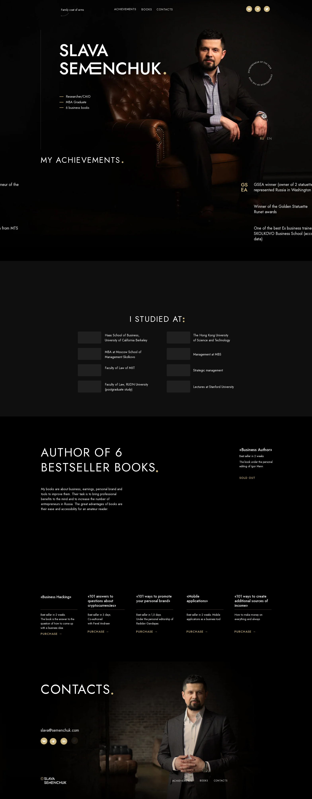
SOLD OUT (247, 478)
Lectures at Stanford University (213, 387)
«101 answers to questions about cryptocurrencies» (102, 601)
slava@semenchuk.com (60, 730)
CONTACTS (165, 9)
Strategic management (208, 370)
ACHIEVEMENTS (125, 9)
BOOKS (146, 9)
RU (262, 138)
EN (269, 138)
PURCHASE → (51, 634)
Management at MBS (207, 354)
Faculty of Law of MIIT (120, 368)
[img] (249, 9)
